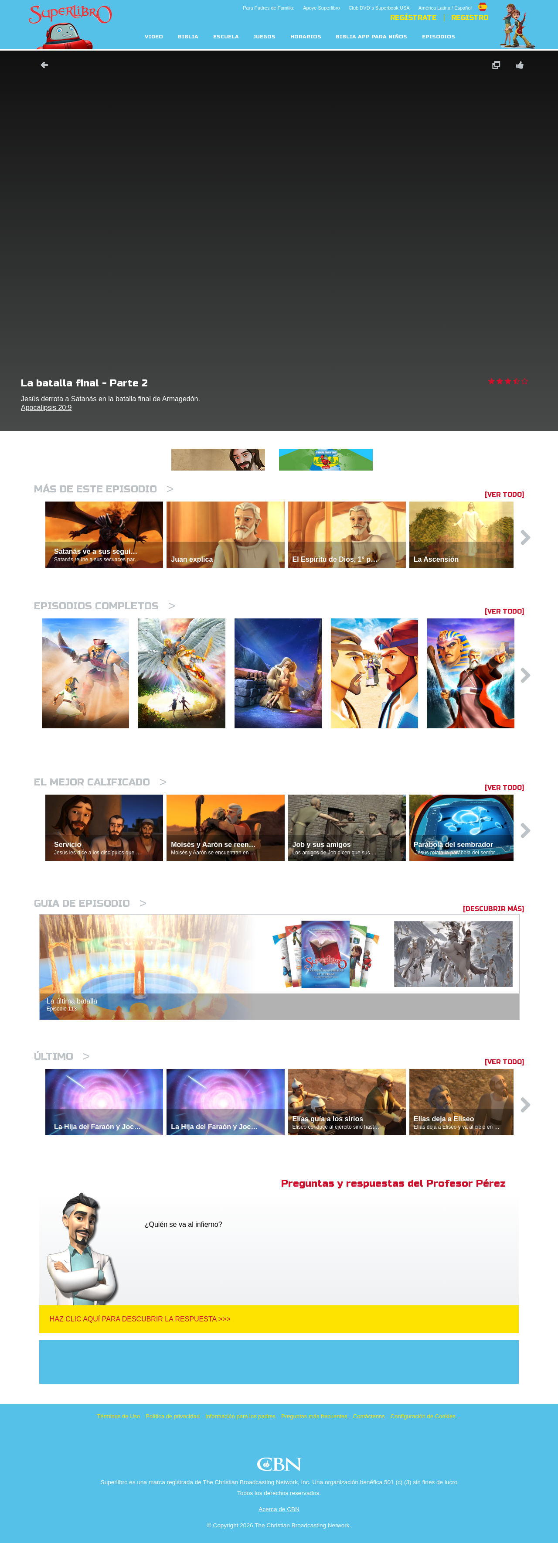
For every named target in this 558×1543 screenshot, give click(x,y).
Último (62, 1056)
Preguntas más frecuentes (314, 1416)
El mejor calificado (100, 782)
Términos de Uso (118, 1416)
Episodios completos (104, 606)
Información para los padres (240, 1416)
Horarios (305, 37)
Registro (470, 17)
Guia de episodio (90, 903)
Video (154, 37)
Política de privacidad (173, 1416)
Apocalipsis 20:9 (46, 407)
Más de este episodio (104, 489)
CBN (280, 1467)
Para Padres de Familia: (268, 7)
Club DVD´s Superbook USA (379, 7)
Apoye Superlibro (321, 7)
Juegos (264, 37)
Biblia (188, 37)
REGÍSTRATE (413, 17)
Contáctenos (369, 1416)
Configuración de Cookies (423, 1416)
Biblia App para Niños (371, 37)
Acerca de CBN (279, 1509)
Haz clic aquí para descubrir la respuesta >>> (140, 1319)
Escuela (226, 37)
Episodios (438, 37)
